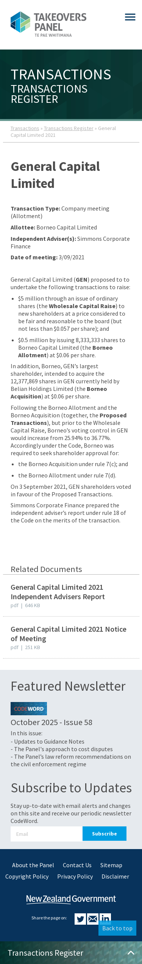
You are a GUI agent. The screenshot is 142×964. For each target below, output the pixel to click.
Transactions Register (69, 128)
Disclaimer (115, 876)
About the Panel (33, 865)
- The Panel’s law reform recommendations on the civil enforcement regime (71, 760)
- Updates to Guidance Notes (47, 741)
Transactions (25, 128)
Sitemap (111, 865)
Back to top (117, 928)
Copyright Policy (26, 876)
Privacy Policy (75, 876)
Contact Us (77, 865)
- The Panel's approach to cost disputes (62, 749)
